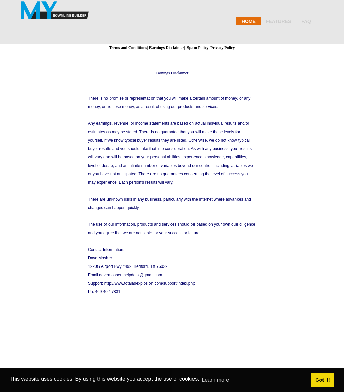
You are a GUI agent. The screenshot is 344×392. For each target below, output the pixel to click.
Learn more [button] (215, 380)
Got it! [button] (322, 380)
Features (278, 21)
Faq (306, 21)
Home (249, 21)
